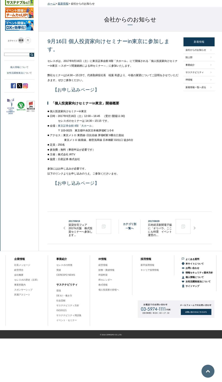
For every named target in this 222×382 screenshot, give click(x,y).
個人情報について (19, 67)
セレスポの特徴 (64, 265)
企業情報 (19, 258)
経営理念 (18, 270)
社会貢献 (60, 300)
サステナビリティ (195, 72)
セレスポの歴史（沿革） (26, 280)
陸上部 (189, 57)
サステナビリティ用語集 (68, 315)
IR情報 (189, 79)
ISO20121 (61, 310)
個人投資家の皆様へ (108, 289)
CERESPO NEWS (65, 275)
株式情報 (103, 284)
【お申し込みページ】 (76, 89)
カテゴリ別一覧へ (129, 226)
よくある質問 (192, 259)
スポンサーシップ (23, 289)
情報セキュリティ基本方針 (199, 272)
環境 (58, 290)
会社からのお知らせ (196, 50)
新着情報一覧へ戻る (196, 87)
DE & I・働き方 (64, 295)
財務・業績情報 (106, 270)
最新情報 (63, 3)
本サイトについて (195, 263)
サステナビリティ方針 (67, 305)
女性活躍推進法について (19, 73)
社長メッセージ (22, 265)
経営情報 (103, 265)
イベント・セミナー (66, 320)
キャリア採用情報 (150, 270)
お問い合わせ (192, 268)
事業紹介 (190, 65)
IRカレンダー (105, 280)
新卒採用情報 (147, 265)
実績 (58, 270)
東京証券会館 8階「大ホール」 (76, 125)
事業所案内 (20, 284)
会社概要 (18, 275)
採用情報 (146, 258)
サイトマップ (192, 286)
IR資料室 (103, 275)
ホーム (51, 3)
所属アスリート (22, 294)
